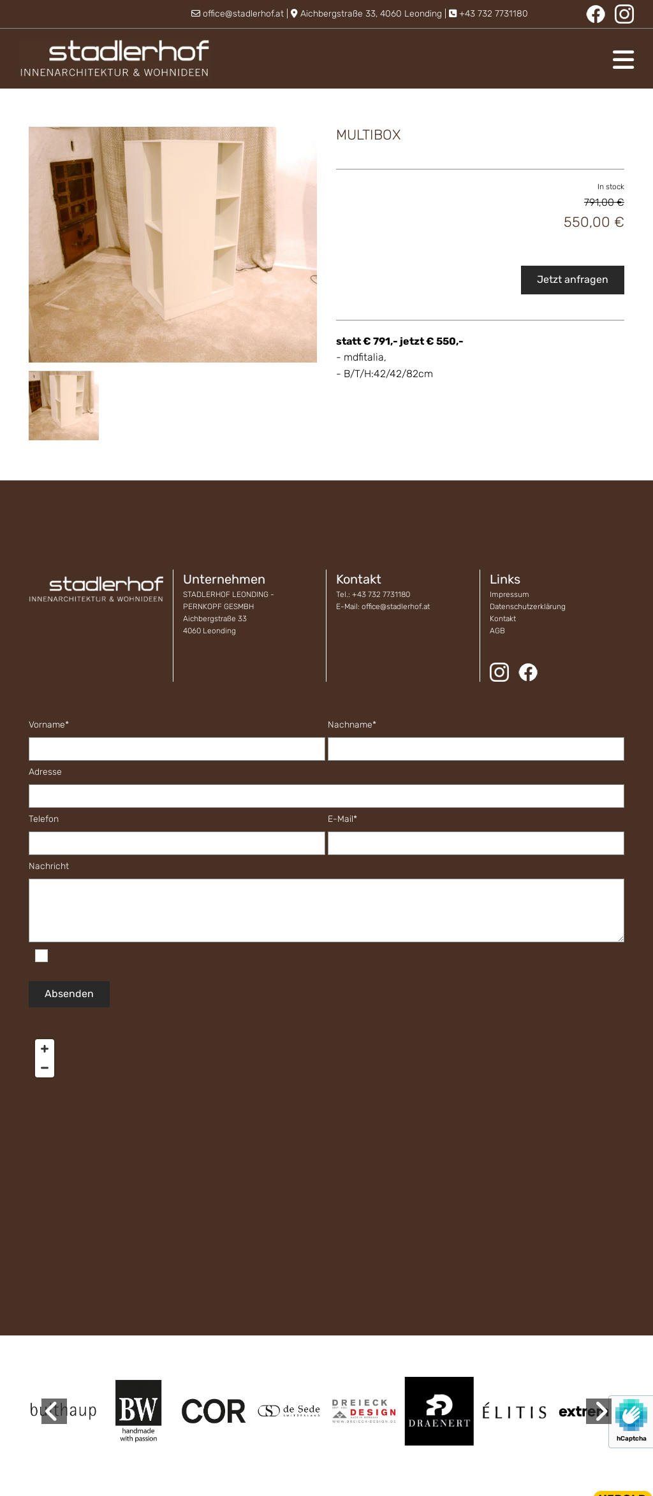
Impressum (509, 594)
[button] (432, 60)
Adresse (45, 772)
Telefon (44, 819)
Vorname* (49, 725)
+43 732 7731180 (493, 13)
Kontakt (503, 618)
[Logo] (115, 58)
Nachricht (49, 866)
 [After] (599, 1411)
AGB (497, 630)
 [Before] (54, 1411)
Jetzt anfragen (572, 279)
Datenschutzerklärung (528, 606)
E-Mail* (342, 819)
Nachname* (352, 725)
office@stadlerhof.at (243, 13)
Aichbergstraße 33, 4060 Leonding (371, 13)
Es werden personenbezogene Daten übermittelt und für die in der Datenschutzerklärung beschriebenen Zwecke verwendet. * (309, 955)
